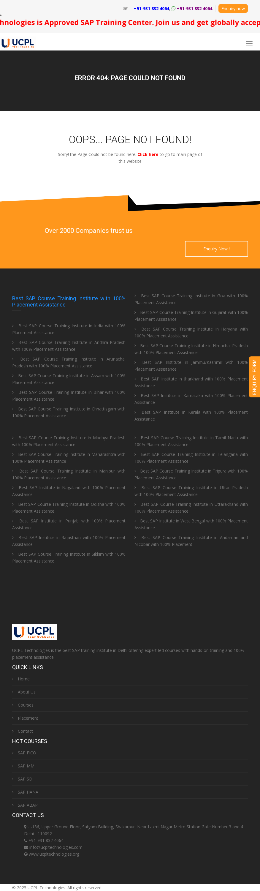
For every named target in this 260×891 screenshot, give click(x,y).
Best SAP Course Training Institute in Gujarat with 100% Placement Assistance (191, 315)
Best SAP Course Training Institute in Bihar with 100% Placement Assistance (69, 395)
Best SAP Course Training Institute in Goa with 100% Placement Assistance (191, 299)
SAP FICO (24, 753)
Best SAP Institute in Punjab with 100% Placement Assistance (69, 524)
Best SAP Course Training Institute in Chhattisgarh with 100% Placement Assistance (69, 412)
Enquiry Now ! (216, 249)
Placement (25, 718)
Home (21, 679)
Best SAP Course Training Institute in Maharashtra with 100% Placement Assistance (69, 457)
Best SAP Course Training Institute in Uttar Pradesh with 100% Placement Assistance (191, 491)
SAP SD (22, 779)
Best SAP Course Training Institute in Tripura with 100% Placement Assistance (191, 474)
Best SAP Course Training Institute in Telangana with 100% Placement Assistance (191, 457)
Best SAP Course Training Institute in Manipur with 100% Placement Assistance (69, 474)
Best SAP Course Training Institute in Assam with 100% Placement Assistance (69, 379)
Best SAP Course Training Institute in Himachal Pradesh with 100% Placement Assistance (191, 349)
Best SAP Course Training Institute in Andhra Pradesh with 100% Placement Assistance (69, 345)
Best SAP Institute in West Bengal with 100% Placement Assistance (191, 524)
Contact (22, 731)
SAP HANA (25, 792)
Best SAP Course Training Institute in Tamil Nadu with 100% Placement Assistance (191, 441)
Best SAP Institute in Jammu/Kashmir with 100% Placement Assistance (191, 365)
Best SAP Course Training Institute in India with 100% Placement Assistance (69, 329)
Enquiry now (233, 8)
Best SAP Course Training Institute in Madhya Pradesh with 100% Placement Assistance (69, 441)
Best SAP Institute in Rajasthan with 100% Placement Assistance (69, 541)
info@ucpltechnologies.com (56, 847)
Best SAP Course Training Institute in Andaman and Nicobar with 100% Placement (191, 541)
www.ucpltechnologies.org (54, 854)
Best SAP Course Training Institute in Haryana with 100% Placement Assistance (191, 332)
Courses (23, 705)
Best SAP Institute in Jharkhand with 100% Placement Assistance (191, 382)
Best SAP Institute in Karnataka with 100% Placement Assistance (191, 399)
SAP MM (23, 766)
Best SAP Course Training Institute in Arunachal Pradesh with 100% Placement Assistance (69, 362)
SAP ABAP (25, 805)
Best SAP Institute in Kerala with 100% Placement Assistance (191, 415)
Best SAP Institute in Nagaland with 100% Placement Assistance (69, 491)
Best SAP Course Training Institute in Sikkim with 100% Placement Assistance (69, 557)
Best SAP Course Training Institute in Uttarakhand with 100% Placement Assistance (191, 507)
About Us (24, 692)
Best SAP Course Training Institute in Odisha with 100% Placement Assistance (69, 507)
